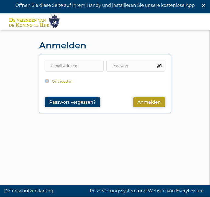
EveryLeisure (190, 190)
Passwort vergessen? (72, 99)
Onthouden (62, 79)
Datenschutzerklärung (28, 190)
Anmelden (149, 99)
